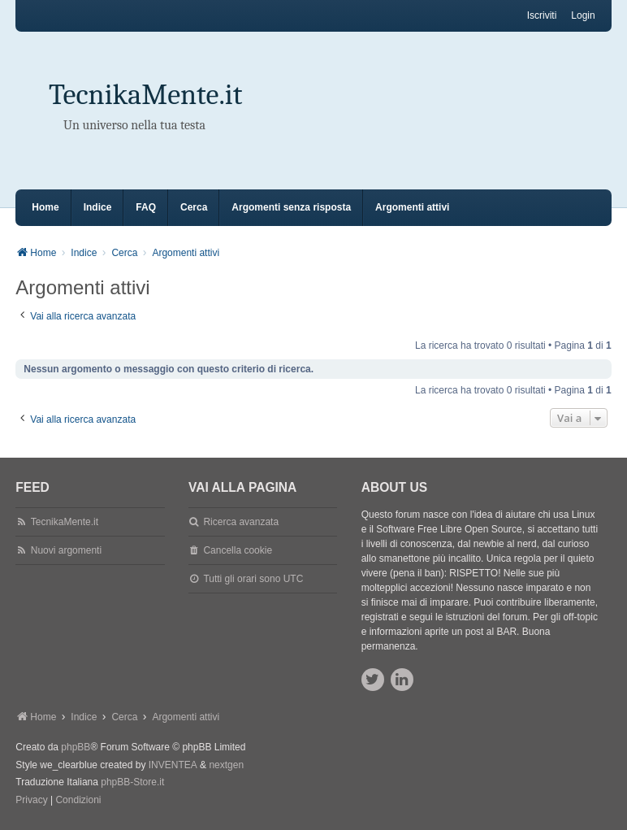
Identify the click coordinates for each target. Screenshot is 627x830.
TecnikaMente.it (145, 94)
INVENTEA (173, 765)
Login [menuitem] (583, 15)
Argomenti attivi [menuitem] (412, 207)
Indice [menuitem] (98, 207)
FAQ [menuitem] (146, 207)
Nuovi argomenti (66, 550)
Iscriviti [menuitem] (542, 15)
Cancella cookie (237, 550)
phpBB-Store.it (132, 782)
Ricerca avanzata (241, 522)
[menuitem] (31, 801)
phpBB (75, 747)
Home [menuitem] (45, 207)
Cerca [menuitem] (193, 207)
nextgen (226, 765)
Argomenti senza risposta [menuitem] (291, 207)
